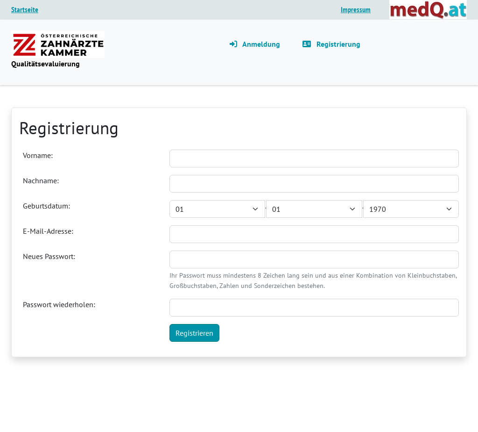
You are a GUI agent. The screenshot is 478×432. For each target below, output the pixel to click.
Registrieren (194, 333)
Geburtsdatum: (46, 205)
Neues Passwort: (49, 256)
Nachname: (41, 180)
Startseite (24, 9)
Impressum (356, 9)
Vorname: (38, 155)
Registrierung (331, 44)
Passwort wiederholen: (59, 304)
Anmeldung (255, 44)
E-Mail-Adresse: (48, 231)
